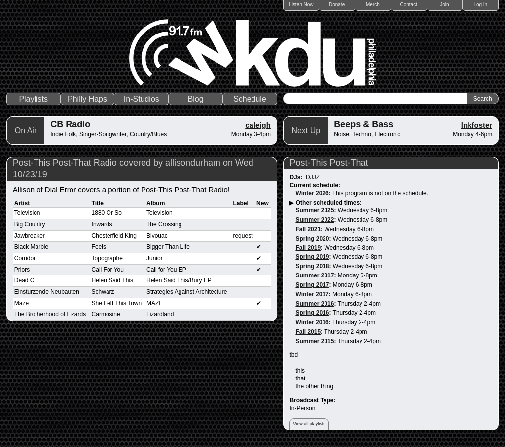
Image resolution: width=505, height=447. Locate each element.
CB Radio (70, 124)
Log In (480, 4)
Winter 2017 (311, 294)
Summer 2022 (314, 219)
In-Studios (141, 99)
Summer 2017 (314, 275)
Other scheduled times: (328, 202)
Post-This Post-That (328, 163)
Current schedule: (314, 185)
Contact (408, 4)
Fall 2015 (308, 331)
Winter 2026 (311, 193)
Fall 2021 (308, 229)
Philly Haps (87, 99)
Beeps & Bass (363, 124)
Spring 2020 (312, 238)
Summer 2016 (314, 303)
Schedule (249, 99)
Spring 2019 (312, 256)
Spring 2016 (312, 312)
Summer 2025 (314, 210)
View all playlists (309, 423)
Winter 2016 (311, 322)
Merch (373, 4)
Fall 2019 (308, 247)
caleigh (258, 125)
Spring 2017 (312, 284)
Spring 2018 (312, 266)
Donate (337, 4)
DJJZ (313, 177)
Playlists (33, 99)
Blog (196, 99)
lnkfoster (476, 125)
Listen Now (301, 4)
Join (444, 4)
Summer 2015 (314, 341)
